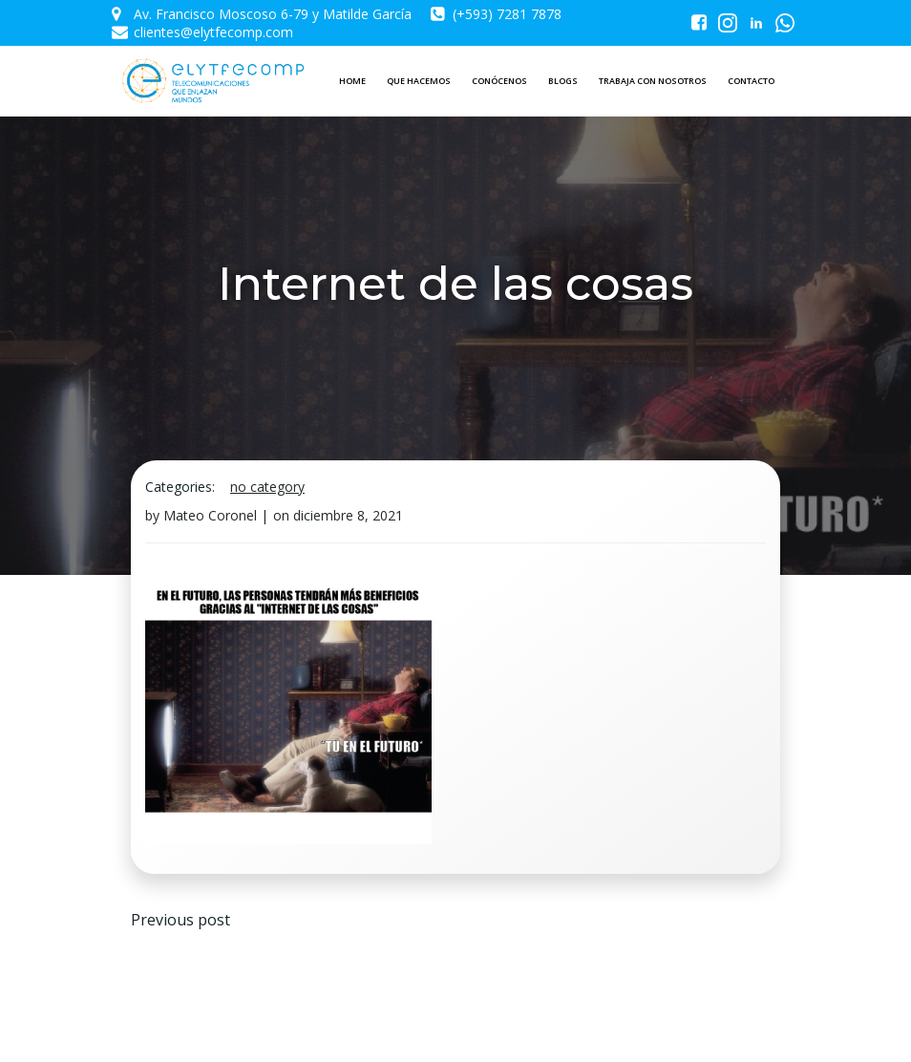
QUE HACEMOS (419, 80)
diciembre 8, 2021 (348, 515)
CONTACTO (751, 80)
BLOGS (563, 80)
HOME (352, 80)
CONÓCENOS (499, 80)
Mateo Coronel (210, 515)
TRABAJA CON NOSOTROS (653, 80)
